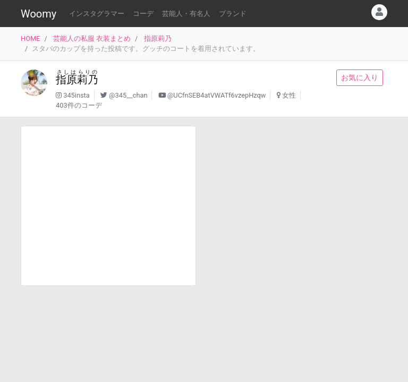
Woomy (38, 13)
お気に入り (359, 77)
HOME (30, 38)
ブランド (232, 14)
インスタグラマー (96, 14)
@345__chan (128, 95)
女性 (289, 95)
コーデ (143, 14)
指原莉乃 (158, 38)
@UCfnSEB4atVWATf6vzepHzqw (216, 95)
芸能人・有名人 (186, 14)
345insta (76, 95)
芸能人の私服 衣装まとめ (92, 38)
